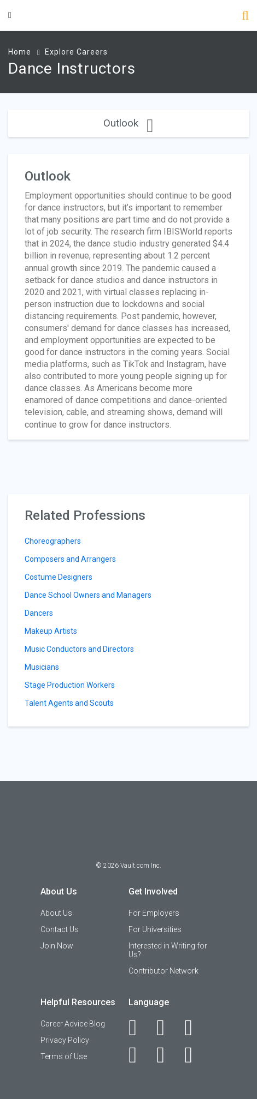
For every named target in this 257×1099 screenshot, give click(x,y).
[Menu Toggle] (9, 15)
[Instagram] (138, 1055)
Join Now (56, 945)
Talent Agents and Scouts (69, 703)
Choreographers (53, 541)
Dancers (39, 613)
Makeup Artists (51, 631)
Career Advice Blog (72, 1023)
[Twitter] (194, 1027)
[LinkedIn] (166, 1027)
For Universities (155, 929)
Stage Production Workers (70, 685)
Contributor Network (163, 970)
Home (19, 51)
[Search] (245, 16)
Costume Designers (58, 577)
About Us (56, 913)
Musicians (42, 667)
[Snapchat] (194, 1055)
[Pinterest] (166, 1055)
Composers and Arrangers (70, 559)
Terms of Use (63, 1056)
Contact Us (59, 929)
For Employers (153, 913)
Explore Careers (76, 51)
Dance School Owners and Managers (88, 595)
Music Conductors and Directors (79, 649)
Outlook (128, 123)
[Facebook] (138, 1027)
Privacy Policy (64, 1040)
